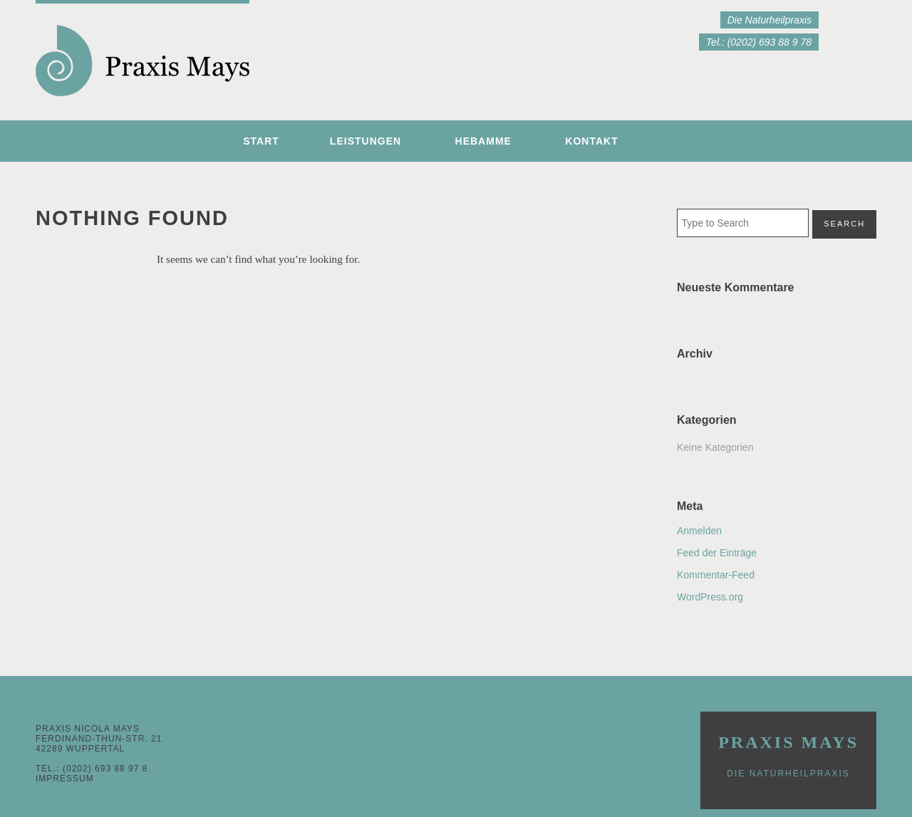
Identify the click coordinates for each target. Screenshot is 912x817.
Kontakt (591, 141)
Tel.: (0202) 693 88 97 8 (91, 769)
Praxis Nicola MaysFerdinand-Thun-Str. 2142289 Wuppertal (99, 739)
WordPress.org (710, 597)
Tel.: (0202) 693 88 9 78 (759, 42)
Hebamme (483, 141)
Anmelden (699, 530)
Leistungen (365, 141)
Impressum (65, 779)
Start (261, 141)
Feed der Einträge (717, 552)
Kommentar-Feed (716, 575)
